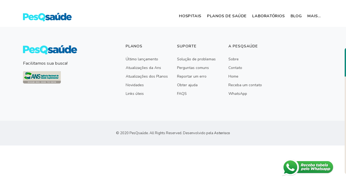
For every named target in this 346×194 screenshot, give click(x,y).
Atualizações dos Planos (147, 76)
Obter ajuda (187, 85)
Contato (235, 67)
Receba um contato (245, 85)
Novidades (135, 85)
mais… (313, 16)
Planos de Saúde (215, 16)
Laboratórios (261, 16)
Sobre (233, 59)
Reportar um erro (192, 76)
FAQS (182, 93)
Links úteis (135, 93)
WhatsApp (237, 93)
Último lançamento (142, 59)
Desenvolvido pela (206, 133)
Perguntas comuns (193, 67)
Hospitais (175, 16)
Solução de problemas (196, 59)
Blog (292, 16)
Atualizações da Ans (143, 67)
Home (233, 76)
